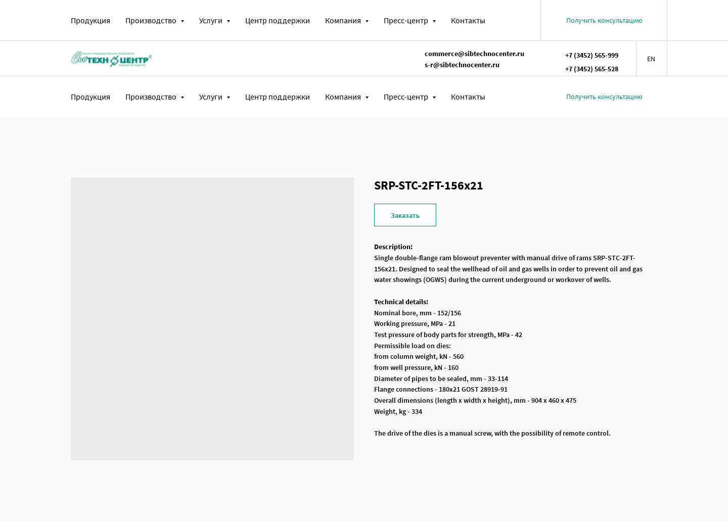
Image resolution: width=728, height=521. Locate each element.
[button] (604, 20)
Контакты (468, 20)
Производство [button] (151, 20)
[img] (112, 58)
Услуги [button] (211, 20)
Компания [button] (343, 20)
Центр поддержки (277, 20)
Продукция (90, 20)
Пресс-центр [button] (407, 20)
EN (651, 58)
